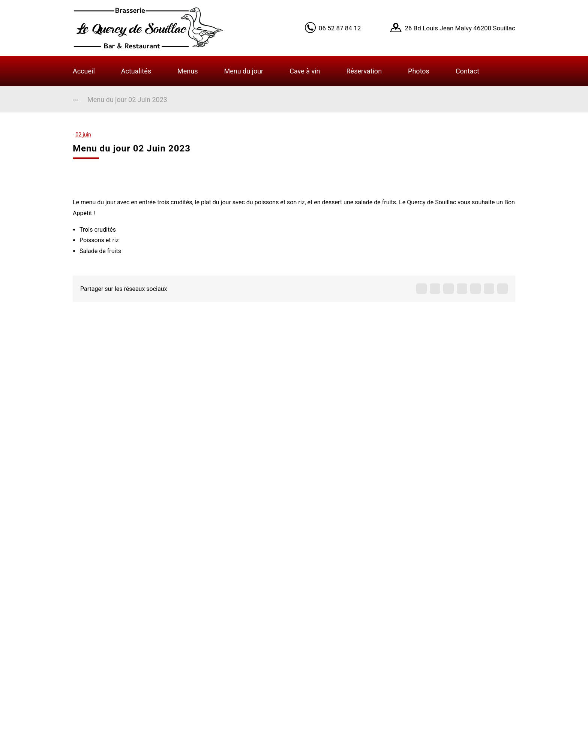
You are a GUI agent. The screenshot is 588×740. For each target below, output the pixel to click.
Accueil (84, 71)
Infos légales (244, 657)
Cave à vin (305, 71)
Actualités (136, 71)
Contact (467, 71)
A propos (238, 598)
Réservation (364, 71)
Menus (187, 71)
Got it (475, 19)
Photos (418, 71)
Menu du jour (243, 71)
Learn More (440, 19)
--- (75, 99)
